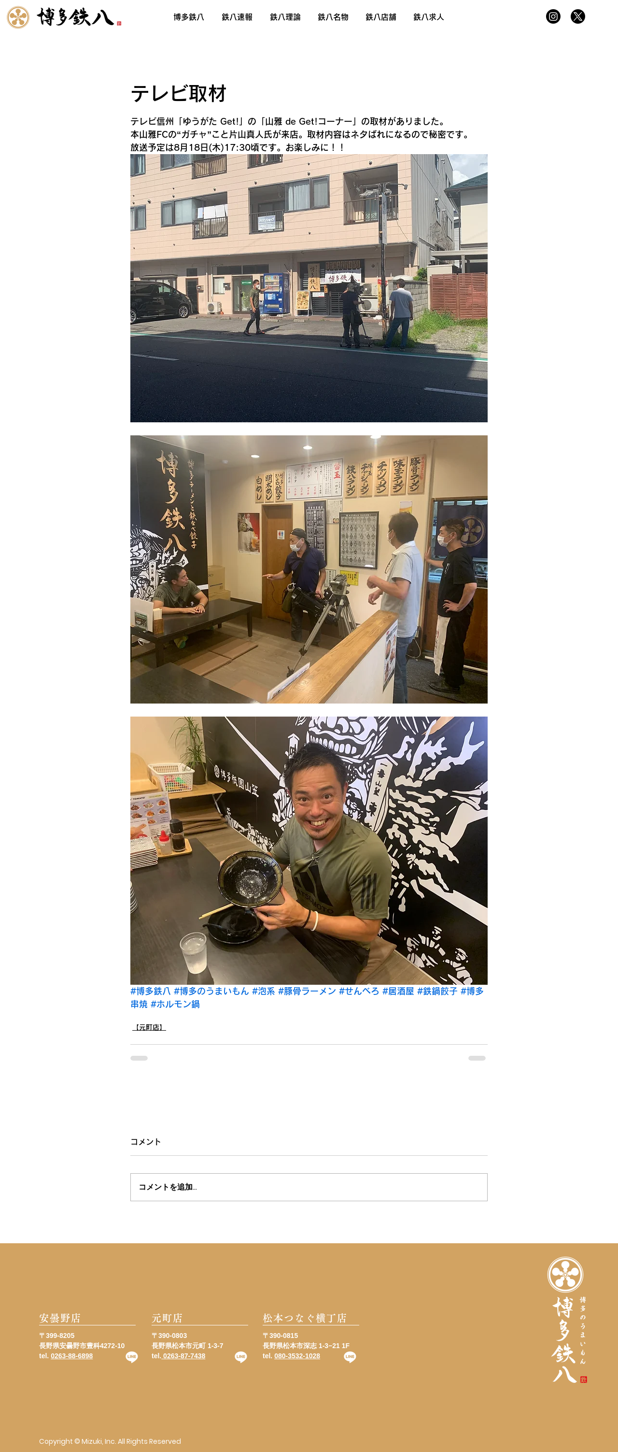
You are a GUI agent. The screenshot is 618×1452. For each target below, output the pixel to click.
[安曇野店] (87, 1318)
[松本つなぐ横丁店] (311, 1318)
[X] (578, 16)
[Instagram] (553, 16)
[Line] (132, 1357)
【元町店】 (149, 1027)
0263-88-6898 (72, 1356)
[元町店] (200, 1318)
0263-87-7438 (183, 1356)
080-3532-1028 (297, 1356)
